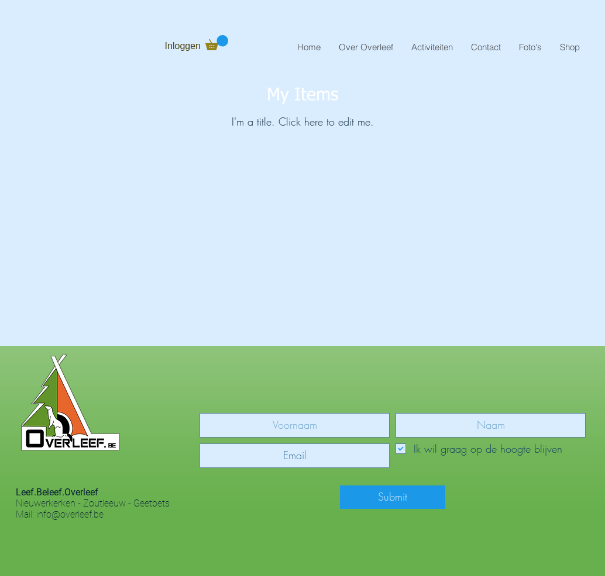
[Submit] (392, 497)
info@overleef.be (70, 514)
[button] (365, 47)
